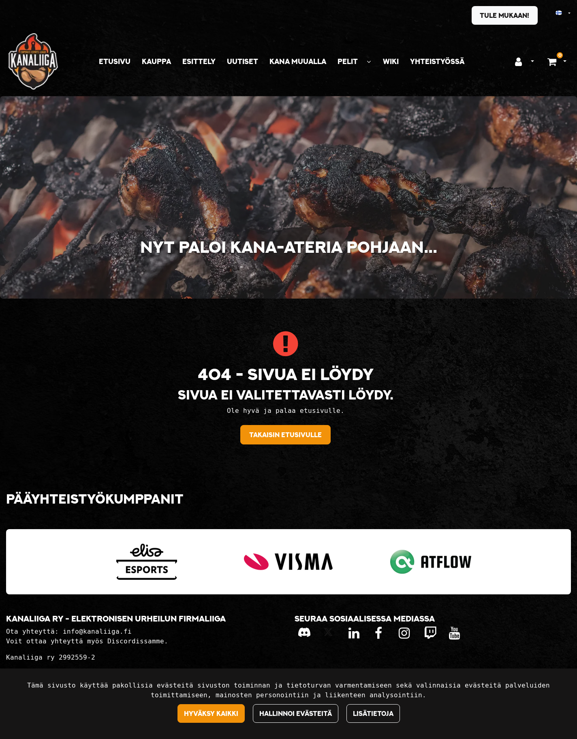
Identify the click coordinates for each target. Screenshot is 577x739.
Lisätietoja (373, 713)
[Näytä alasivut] (369, 62)
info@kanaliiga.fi (97, 631)
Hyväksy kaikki (211, 713)
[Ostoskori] (553, 61)
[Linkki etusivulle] (33, 61)
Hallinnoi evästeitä (295, 713)
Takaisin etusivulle (285, 434)
